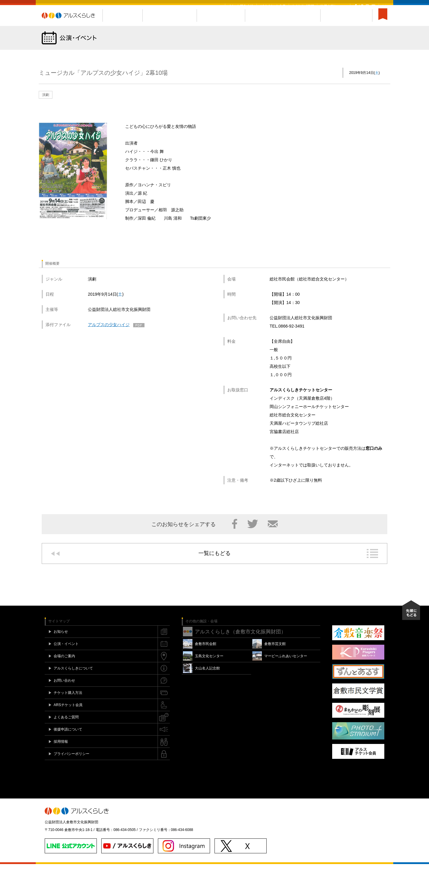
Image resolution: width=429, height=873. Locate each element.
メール (273, 533)
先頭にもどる (411, 619)
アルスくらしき (72, 24)
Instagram (367, 6)
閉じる (384, 6)
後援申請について (333, 6)
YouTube (373, 6)
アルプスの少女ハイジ (109, 333)
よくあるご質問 (303, 6)
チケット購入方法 (241, 6)
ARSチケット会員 (273, 6)
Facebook (355, 6)
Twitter (361, 6)
